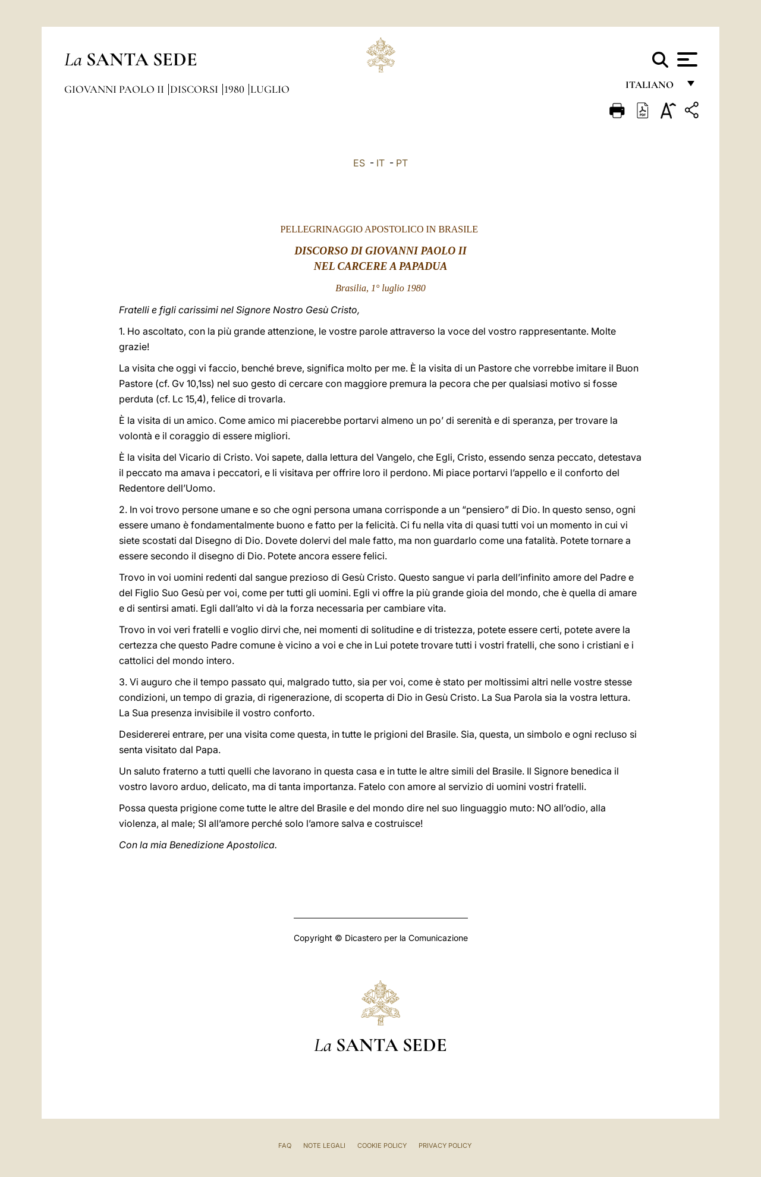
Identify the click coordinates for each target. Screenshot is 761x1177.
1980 (235, 89)
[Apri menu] (685, 59)
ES (359, 163)
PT (402, 163)
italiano (652, 87)
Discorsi (195, 89)
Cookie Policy (382, 1145)
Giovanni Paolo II (115, 89)
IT (380, 163)
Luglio (270, 89)
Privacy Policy (445, 1145)
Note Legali (324, 1145)
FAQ (284, 1145)
